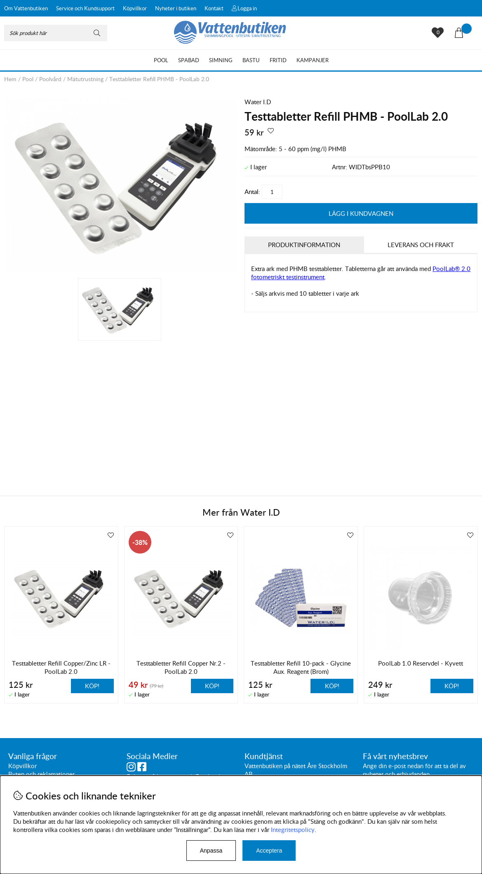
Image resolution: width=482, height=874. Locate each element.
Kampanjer (312, 60)
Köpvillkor (135, 8)
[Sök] (55, 33)
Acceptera (269, 850)
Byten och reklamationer (41, 774)
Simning (221, 60)
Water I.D (258, 102)
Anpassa (211, 850)
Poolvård (50, 79)
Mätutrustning (85, 79)
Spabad (188, 60)
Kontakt (214, 8)
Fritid (278, 60)
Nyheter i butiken (175, 8)
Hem (10, 79)
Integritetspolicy (293, 829)
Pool (161, 60)
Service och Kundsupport (85, 8)
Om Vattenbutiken (26, 8)
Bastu (251, 60)
